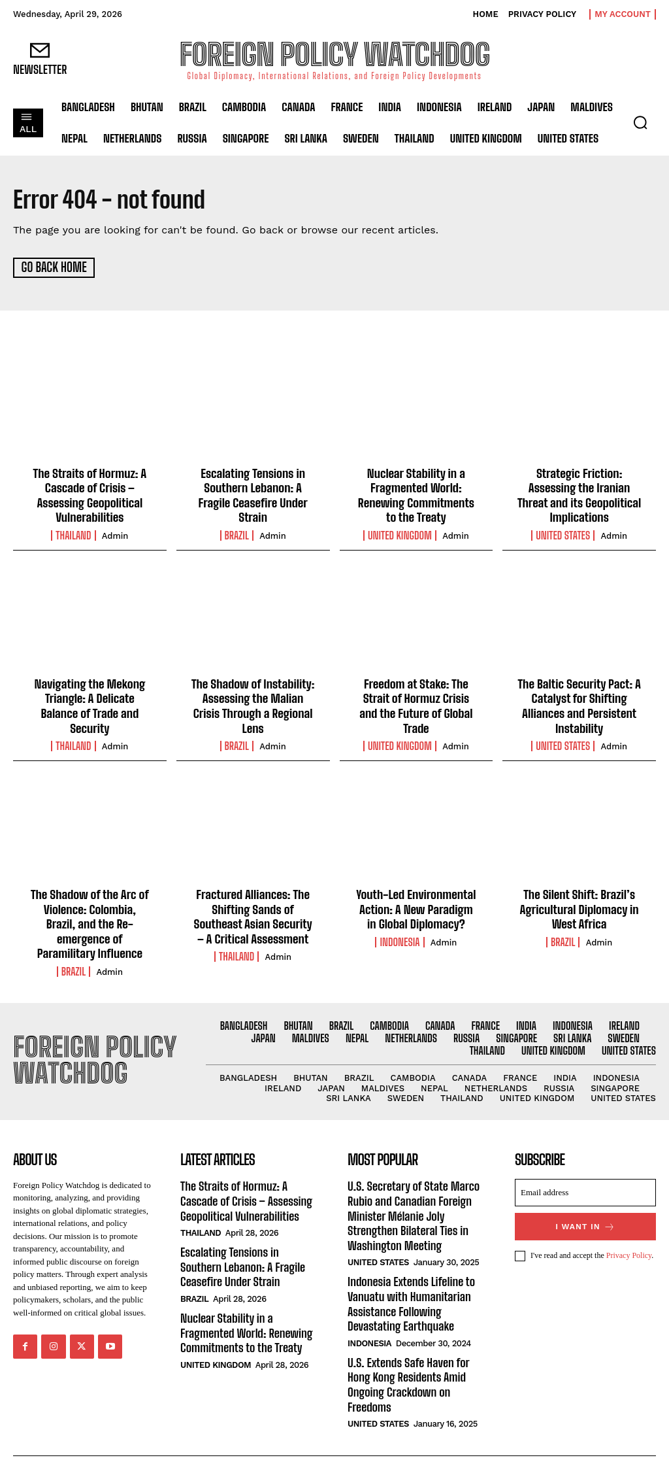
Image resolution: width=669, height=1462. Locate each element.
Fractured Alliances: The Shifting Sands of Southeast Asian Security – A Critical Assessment (253, 909)
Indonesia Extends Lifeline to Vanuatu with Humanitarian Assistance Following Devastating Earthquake (410, 1276)
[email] (585, 1169)
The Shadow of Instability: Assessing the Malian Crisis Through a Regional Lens (252, 701)
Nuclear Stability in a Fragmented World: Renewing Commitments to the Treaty (415, 493)
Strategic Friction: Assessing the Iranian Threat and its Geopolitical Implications (579, 493)
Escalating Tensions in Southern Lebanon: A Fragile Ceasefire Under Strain (253, 493)
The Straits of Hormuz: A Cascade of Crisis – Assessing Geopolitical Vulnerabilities (90, 493)
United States (563, 533)
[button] (640, 122)
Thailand (73, 533)
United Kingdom (400, 533)
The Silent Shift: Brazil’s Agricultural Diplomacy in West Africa (579, 902)
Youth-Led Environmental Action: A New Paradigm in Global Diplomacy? (416, 902)
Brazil (237, 533)
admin (115, 533)
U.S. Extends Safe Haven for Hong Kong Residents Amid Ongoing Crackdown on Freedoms (407, 1354)
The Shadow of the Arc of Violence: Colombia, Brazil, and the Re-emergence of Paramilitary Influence (89, 909)
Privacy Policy (629, 1232)
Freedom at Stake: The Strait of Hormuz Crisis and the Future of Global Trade (416, 694)
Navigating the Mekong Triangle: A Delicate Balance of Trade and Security (90, 701)
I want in (585, 1203)
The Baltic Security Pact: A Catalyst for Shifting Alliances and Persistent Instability (579, 701)
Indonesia (399, 934)
